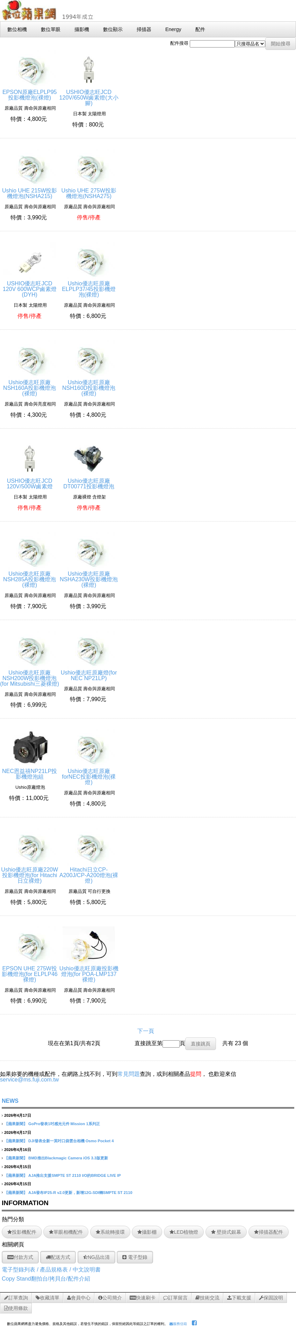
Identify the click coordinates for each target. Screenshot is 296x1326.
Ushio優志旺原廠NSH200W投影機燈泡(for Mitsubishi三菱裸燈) (29, 675)
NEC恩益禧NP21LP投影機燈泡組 (29, 771)
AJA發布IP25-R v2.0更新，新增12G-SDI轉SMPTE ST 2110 (80, 1192)
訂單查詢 (16, 1297)
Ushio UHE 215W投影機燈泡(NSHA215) (29, 190)
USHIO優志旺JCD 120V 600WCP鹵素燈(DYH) (30, 286)
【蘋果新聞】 (15, 1124)
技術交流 (207, 1297)
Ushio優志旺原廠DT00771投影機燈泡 (89, 480)
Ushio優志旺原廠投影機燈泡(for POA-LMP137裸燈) (88, 971)
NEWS (10, 1101)
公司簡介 (110, 1297)
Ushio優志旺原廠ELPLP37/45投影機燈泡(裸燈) (89, 286)
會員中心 (79, 1297)
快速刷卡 (143, 1297)
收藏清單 (47, 1297)
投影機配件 (21, 1232)
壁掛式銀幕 (226, 1232)
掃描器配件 (268, 1232)
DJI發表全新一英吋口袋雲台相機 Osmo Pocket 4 (71, 1141)
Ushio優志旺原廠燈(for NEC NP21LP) (89, 672)
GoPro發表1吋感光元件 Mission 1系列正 (64, 1124)
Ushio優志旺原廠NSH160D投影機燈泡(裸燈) (88, 385)
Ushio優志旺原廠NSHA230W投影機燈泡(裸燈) (89, 576)
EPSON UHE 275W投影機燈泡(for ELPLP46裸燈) (30, 971)
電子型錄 (134, 1257)
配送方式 (58, 1257)
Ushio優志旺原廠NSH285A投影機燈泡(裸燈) (29, 576)
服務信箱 (178, 1324)
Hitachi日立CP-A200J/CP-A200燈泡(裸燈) (88, 872)
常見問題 (128, 1074)
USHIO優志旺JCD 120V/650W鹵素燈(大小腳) (88, 94)
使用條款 (16, 1308)
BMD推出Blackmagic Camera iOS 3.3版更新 (68, 1158)
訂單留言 (175, 1297)
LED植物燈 (183, 1232)
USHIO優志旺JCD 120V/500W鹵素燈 (29, 480)
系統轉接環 (110, 1232)
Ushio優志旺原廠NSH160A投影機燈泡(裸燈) (29, 385)
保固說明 (271, 1297)
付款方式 (20, 1257)
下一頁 (145, 1031)
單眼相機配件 (66, 1232)
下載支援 (239, 1297)
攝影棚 (147, 1232)
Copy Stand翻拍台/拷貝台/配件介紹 (46, 1279)
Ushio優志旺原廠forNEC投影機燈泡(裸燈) (89, 774)
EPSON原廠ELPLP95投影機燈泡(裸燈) (29, 92)
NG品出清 (96, 1257)
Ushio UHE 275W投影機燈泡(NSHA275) (88, 190)
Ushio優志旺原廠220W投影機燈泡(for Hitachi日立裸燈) (29, 872)
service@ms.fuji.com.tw (29, 1080)
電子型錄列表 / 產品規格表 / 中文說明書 (51, 1270)
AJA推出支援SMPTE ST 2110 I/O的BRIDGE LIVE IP (74, 1175)
